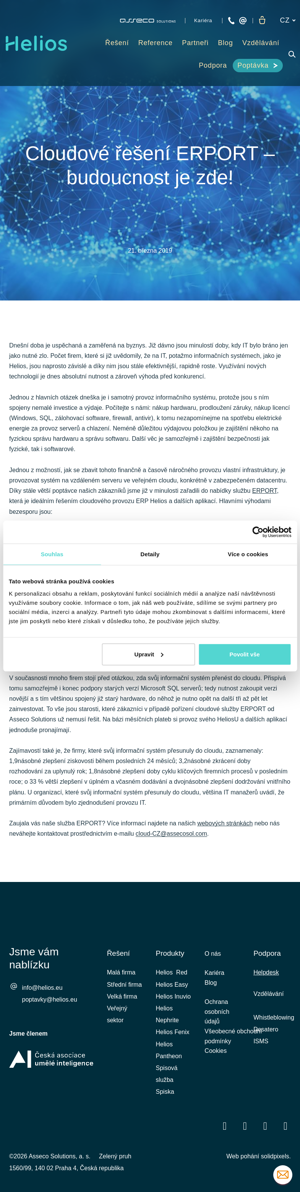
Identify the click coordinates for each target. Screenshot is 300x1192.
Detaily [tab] (150, 554)
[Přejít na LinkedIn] (245, 1126)
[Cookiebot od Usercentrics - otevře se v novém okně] (257, 532)
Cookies (215, 1059)
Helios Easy (172, 984)
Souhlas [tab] (52, 554)
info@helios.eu (42, 988)
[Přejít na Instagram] (285, 1126)
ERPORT (264, 493)
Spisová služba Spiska (167, 1080)
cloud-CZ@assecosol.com (171, 836)
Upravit (149, 654)
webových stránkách (225, 826)
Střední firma (124, 984)
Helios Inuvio (173, 996)
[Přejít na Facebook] (224, 1126)
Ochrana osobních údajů (216, 1016)
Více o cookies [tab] (248, 554)
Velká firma (122, 996)
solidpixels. (276, 1156)
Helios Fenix (173, 1032)
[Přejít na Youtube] (265, 1126)
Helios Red (172, 972)
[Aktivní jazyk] (287, 20)
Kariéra (214, 974)
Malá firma (121, 972)
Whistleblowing (273, 1017)
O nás (212, 953)
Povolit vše (244, 654)
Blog (210, 985)
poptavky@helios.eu (49, 1000)
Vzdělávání (268, 994)
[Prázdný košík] (262, 20)
